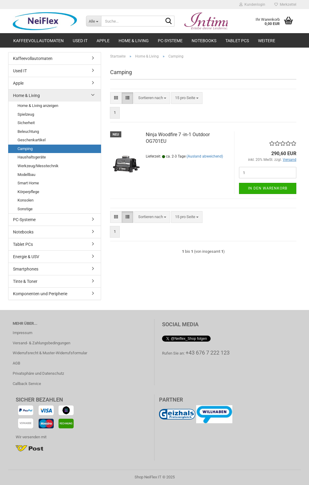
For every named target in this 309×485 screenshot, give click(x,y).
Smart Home (28, 183)
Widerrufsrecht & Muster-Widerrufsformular (50, 353)
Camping (25, 148)
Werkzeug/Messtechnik (38, 166)
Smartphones (25, 269)
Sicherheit (26, 122)
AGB (16, 363)
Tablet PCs (237, 40)
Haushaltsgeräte (32, 157)
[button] (116, 98)
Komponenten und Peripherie (40, 293)
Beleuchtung (28, 131)
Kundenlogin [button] (252, 4)
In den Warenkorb (267, 188)
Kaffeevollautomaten (38, 40)
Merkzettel (285, 4)
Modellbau (26, 174)
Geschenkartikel (32, 140)
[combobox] (152, 98)
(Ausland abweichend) (204, 156)
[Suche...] (93, 21)
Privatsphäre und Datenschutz (38, 373)
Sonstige (25, 209)
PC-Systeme (170, 40)
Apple (103, 40)
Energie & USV (26, 256)
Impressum (22, 332)
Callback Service (27, 383)
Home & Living (134, 40)
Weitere (266, 40)
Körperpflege (28, 191)
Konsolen (25, 200)
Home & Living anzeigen (38, 105)
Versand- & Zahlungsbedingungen (41, 343)
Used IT (80, 40)
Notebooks (204, 40)
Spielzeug (26, 114)
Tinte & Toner (25, 281)
